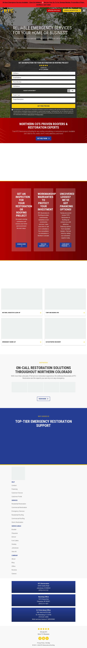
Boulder (14, 529)
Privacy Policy (40, 114)
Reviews (14, 570)
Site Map (47, 643)
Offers (13, 566)
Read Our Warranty (43, 245)
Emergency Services (18, 511)
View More (43, 399)
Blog (13, 562)
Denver (14, 537)
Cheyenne (15, 533)
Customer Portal (17, 496)
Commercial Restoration (19, 507)
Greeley (14, 544)
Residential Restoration (19, 504)
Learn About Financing (66, 245)
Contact (14, 485)
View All (14, 551)
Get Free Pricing (43, 106)
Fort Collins (15, 540)
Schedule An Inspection (72, 10)
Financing (14, 489)
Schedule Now (21, 245)
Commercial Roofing (18, 518)
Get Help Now (43, 138)
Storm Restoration (17, 522)
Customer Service (17, 493)
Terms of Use (31, 114)
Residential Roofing (18, 515)
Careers (14, 573)
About (13, 559)
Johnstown (15, 548)
